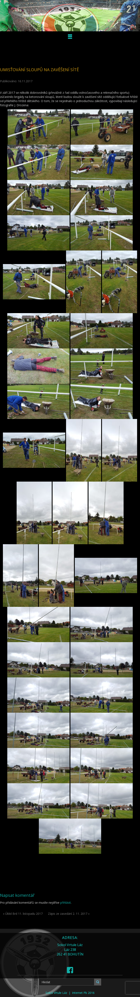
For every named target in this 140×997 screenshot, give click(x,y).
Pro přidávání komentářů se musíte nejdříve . (35, 903)
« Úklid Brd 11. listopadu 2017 (23, 914)
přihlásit (65, 903)
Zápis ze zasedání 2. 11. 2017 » (69, 914)
